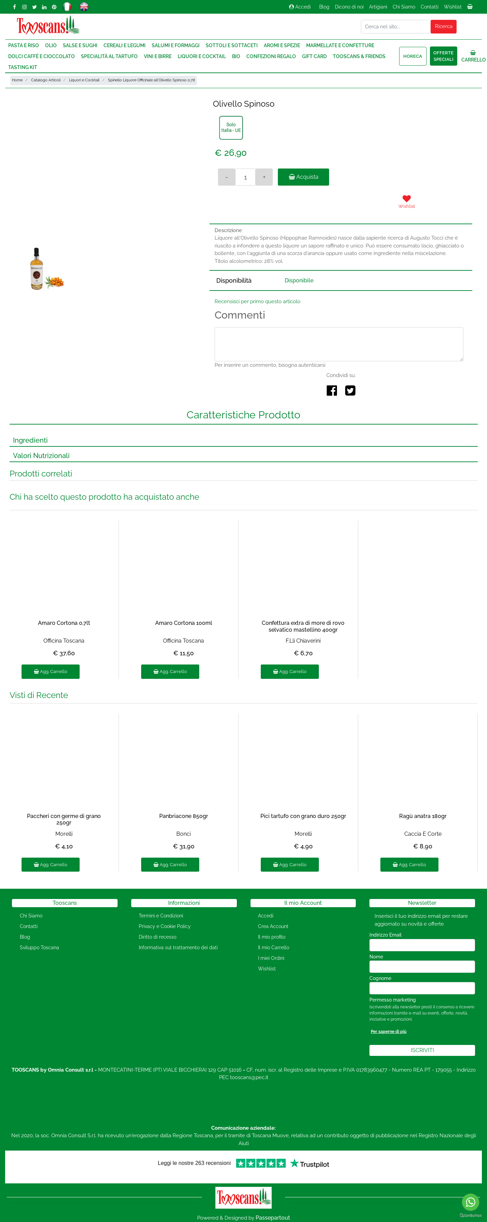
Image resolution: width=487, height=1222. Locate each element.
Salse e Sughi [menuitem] (80, 45)
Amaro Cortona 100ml (183, 623)
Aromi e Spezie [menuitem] (282, 45)
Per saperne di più (388, 1031)
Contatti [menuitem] (429, 7)
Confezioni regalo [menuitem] (271, 56)
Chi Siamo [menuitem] (404, 7)
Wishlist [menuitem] (453, 7)
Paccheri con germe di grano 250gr (64, 819)
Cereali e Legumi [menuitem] (125, 45)
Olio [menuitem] (51, 45)
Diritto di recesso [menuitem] (157, 937)
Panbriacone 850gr (183, 816)
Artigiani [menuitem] (378, 7)
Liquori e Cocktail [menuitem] (202, 56)
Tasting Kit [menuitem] (22, 67)
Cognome (380, 978)
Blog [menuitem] (324, 7)
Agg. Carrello (50, 671)
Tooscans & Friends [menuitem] (359, 56)
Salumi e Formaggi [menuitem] (176, 45)
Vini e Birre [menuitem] (158, 56)
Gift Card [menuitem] (314, 56)
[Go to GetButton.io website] (471, 1215)
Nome (376, 956)
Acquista (304, 177)
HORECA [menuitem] (412, 56)
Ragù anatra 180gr (423, 816)
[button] (444, 26)
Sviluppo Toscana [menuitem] (39, 947)
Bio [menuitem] (236, 56)
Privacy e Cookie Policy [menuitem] (165, 926)
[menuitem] (470, 8)
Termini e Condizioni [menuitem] (161, 915)
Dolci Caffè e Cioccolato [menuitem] (41, 56)
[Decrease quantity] (226, 177)
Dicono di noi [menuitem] (349, 7)
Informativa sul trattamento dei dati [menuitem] (178, 947)
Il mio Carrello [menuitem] (273, 947)
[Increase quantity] (264, 177)
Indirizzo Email (387, 935)
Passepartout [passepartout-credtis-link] (273, 1217)
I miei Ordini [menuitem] (271, 958)
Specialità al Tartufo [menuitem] (109, 56)
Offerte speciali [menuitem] (443, 56)
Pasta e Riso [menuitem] (23, 45)
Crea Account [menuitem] (273, 926)
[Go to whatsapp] (470, 1202)
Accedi (300, 7)
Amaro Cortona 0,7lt (64, 623)
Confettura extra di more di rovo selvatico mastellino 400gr (303, 626)
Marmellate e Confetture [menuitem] (340, 45)
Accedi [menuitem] (265, 915)
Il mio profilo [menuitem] (271, 937)
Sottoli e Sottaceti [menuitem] (232, 45)
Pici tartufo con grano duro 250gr (303, 816)
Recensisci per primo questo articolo (257, 301)
